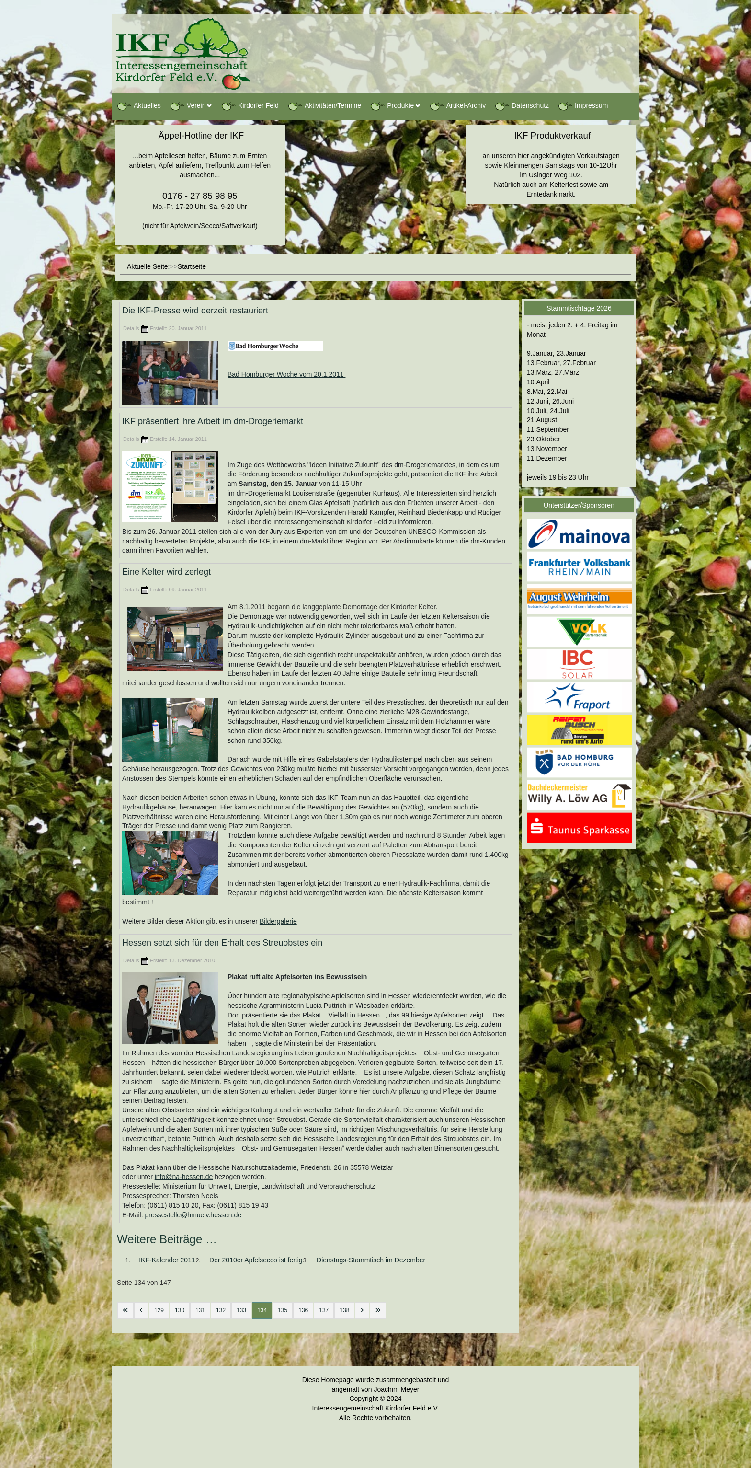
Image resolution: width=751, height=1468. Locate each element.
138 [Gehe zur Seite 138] (344, 1310)
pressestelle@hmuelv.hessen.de (193, 1215)
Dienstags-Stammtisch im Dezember (371, 1260)
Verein (188, 106)
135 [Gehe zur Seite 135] (282, 1310)
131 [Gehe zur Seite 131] (200, 1310)
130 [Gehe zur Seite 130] (179, 1310)
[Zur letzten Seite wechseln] (378, 1310)
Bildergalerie (278, 921)
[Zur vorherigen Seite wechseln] (141, 1310)
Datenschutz (521, 106)
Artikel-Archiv (457, 106)
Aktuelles (138, 106)
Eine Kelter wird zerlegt (166, 572)
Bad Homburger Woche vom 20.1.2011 (286, 374)
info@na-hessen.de (184, 1176)
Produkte (392, 106)
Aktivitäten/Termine (324, 106)
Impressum (583, 106)
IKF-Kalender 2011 (167, 1260)
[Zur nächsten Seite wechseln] (362, 1310)
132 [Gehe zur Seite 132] (221, 1310)
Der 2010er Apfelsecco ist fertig (256, 1260)
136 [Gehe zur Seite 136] (303, 1310)
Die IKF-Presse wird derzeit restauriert (195, 310)
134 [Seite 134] (262, 1310)
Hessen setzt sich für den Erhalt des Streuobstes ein (222, 943)
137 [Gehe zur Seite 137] (324, 1310)
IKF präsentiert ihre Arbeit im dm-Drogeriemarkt (212, 421)
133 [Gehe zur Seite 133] (241, 1310)
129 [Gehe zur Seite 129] (159, 1310)
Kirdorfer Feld (250, 106)
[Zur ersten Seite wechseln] (125, 1310)
